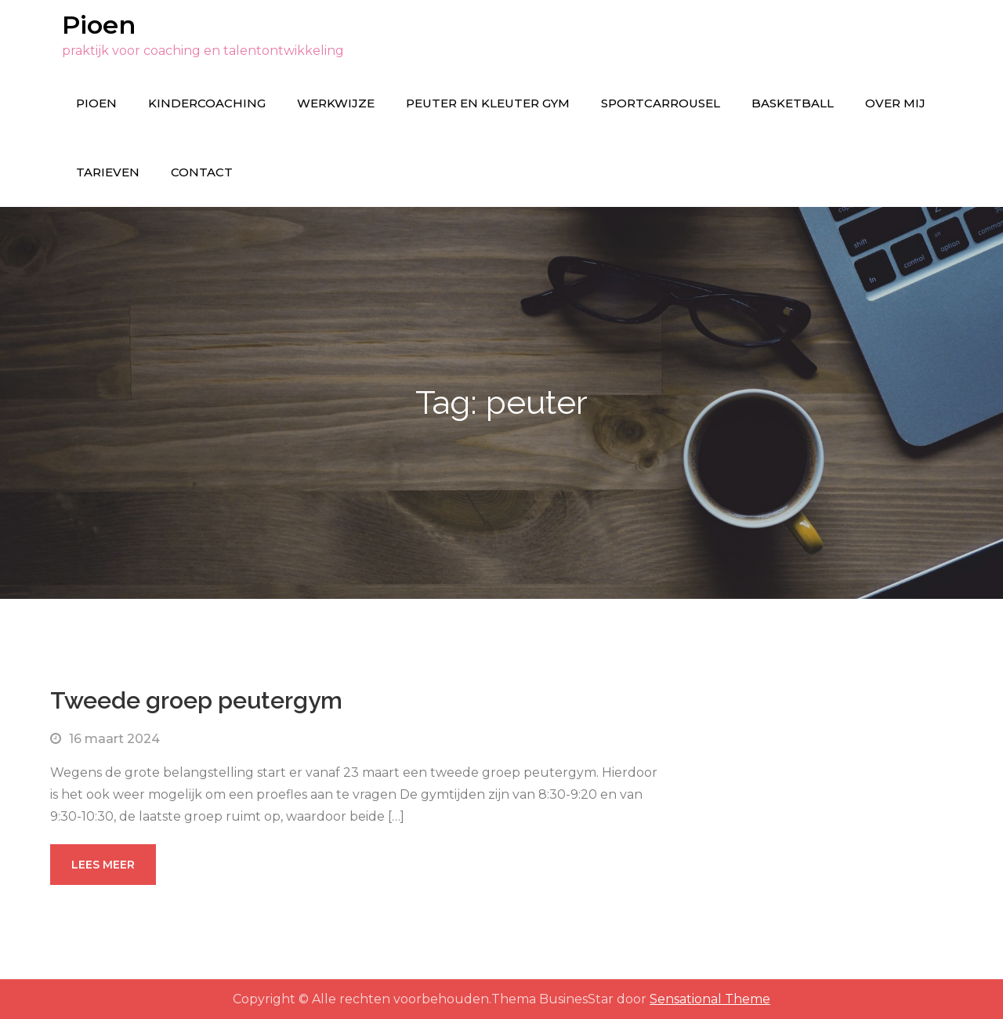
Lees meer (103, 865)
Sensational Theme (710, 999)
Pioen (99, 24)
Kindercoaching (207, 103)
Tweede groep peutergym (196, 700)
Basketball (792, 103)
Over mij (895, 103)
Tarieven (107, 172)
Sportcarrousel (660, 103)
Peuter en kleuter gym (488, 103)
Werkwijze (336, 103)
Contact (202, 172)
